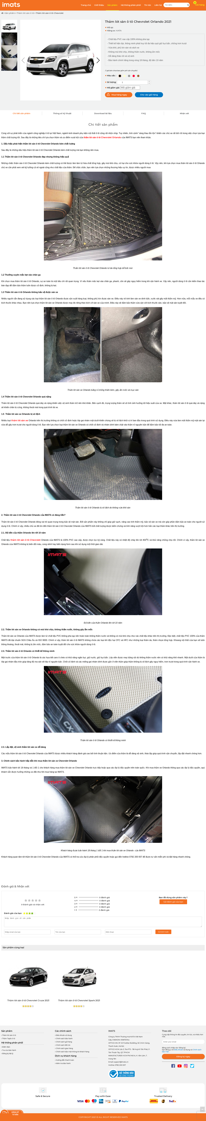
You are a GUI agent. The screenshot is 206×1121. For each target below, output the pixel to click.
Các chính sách (63, 1031)
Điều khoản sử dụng (63, 1035)
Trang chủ (86, 5)
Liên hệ (158, 5)
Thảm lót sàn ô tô (25, 13)
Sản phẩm (112, 5)
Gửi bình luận (163, 932)
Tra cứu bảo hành (8, 1050)
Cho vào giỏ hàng (149, 94)
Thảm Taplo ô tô (8, 1038)
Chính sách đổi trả (62, 1045)
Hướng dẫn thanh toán (64, 1060)
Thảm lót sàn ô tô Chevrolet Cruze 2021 (28, 1000)
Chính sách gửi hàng (63, 1042)
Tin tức (147, 5)
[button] (98, 60)
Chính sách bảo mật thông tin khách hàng (72, 1052)
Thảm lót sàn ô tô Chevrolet (49, 13)
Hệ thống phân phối (131, 5)
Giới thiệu (99, 5)
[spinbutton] (132, 82)
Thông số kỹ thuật (62, 113)
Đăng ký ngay (183, 1056)
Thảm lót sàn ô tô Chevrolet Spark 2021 (79, 1000)
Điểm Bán (5, 1047)
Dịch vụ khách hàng (65, 1056)
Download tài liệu (103, 113)
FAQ (143, 113)
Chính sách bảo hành (64, 1038)
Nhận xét (184, 113)
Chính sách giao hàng (64, 1048)
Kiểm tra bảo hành (63, 1063)
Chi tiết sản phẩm (21, 113)
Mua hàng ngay (119, 94)
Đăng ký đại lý (7, 1053)
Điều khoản (179, 1050)
